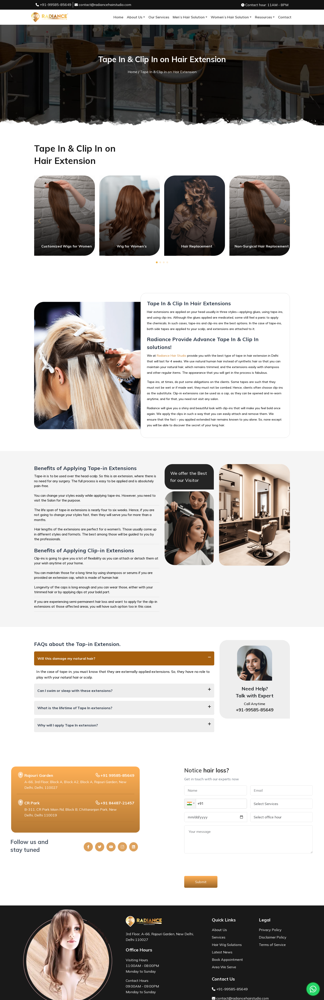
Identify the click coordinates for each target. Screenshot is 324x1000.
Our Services (158, 17)
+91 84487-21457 (18, 802)
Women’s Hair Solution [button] (230, 17)
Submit (300, 882)
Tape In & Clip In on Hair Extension (168, 72)
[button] (39, 221)
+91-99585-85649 (53, 4)
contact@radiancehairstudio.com (103, 4)
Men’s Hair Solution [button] (189, 17)
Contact (284, 17)
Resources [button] (263, 17)
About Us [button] (134, 17)
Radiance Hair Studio (171, 356)
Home (118, 17)
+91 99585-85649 (18, 775)
